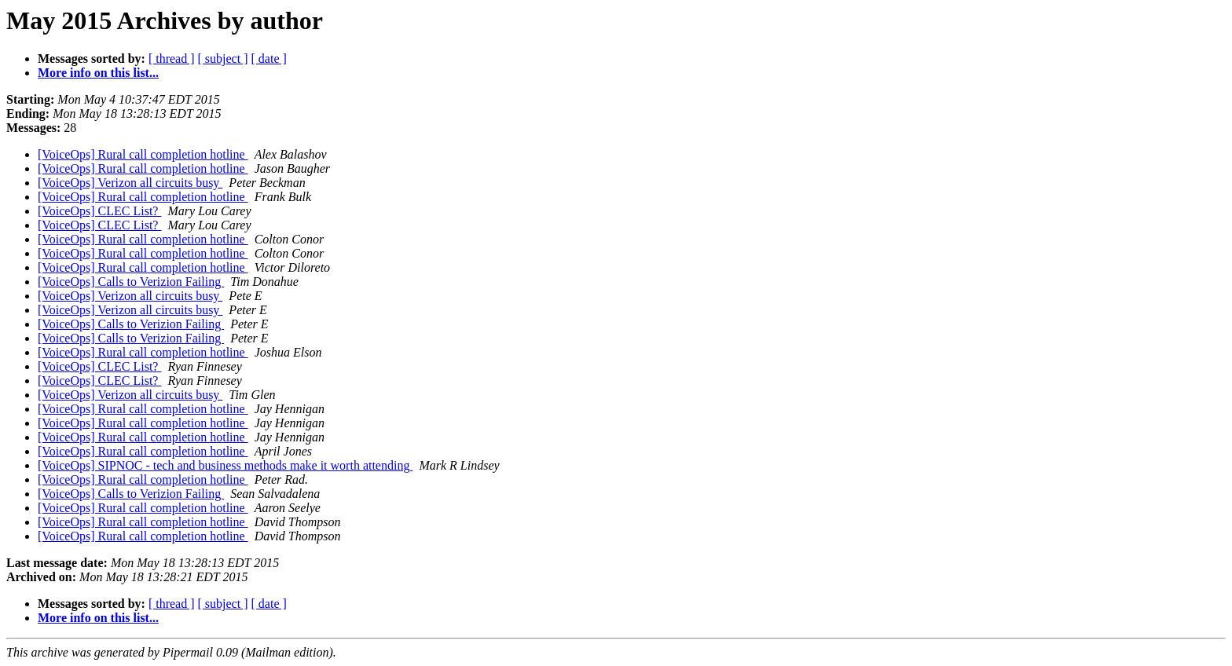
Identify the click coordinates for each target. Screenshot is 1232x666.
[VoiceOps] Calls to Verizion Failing (131, 281)
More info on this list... (98, 72)
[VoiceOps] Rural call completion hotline (143, 154)
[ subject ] (223, 58)
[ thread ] (171, 58)
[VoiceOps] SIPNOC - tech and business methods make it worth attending (225, 465)
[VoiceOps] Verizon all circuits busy (130, 182)
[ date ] (269, 58)
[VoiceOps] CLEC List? (99, 211)
